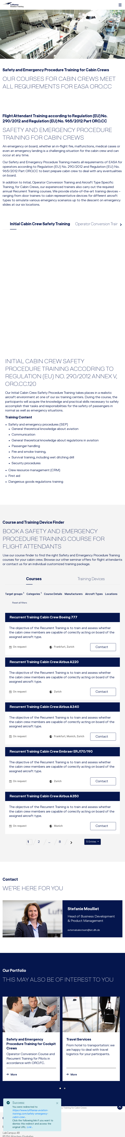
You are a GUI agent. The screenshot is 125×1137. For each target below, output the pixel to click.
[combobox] (14, 546)
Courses (34, 529)
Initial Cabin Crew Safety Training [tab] (40, 225)
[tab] (62, 338)
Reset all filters (16, 554)
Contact (104, 597)
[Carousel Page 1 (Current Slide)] (60, 1039)
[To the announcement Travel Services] (91, 1024)
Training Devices (91, 529)
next (120, 226)
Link (29, 1127)
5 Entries (91, 792)
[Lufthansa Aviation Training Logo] (13, 4)
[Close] (57, 1103)
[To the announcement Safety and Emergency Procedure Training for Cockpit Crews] (31, 1024)
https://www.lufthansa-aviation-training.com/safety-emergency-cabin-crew (30, 1114)
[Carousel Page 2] (65, 1039)
